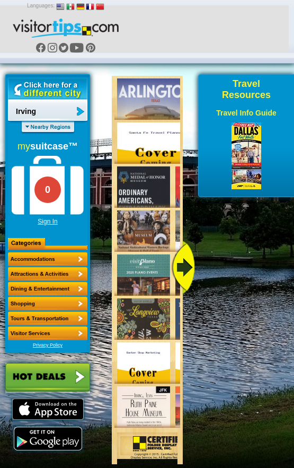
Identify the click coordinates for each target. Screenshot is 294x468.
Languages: (41, 5)
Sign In (47, 221)
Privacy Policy (48, 345)
